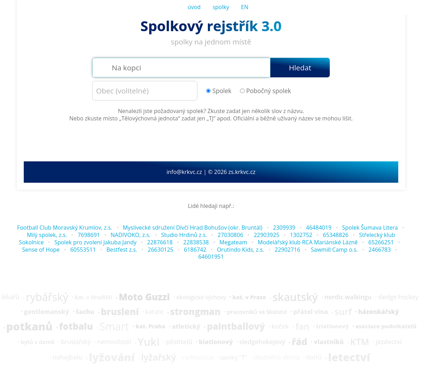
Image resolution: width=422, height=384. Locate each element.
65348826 (335, 235)
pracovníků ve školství (257, 312)
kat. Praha (150, 326)
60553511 (83, 249)
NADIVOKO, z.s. (131, 235)
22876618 (160, 242)
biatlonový (216, 342)
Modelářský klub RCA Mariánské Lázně (308, 242)
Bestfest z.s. (122, 249)
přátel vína (310, 312)
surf (342, 311)
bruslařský (75, 342)
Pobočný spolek (265, 91)
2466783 (380, 249)
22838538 (196, 242)
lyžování (111, 357)
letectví (349, 357)
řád (299, 342)
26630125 (160, 249)
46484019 (319, 227)
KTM (359, 342)
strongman (195, 311)
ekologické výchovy (201, 297)
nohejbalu (67, 357)
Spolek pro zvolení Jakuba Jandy (95, 242)
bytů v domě (37, 342)
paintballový (236, 326)
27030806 (230, 235)
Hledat (300, 67)
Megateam (233, 242)
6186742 (195, 249)
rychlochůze (197, 357)
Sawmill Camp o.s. (334, 249)
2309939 (284, 227)
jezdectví (389, 342)
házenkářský (378, 312)
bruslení (120, 311)
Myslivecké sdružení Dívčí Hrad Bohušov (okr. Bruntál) (192, 227)
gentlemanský (46, 312)
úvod (194, 7)
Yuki (149, 342)
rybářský (47, 297)
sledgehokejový (262, 342)
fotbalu (76, 326)
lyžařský (158, 357)
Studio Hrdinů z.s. (184, 235)
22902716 (287, 249)
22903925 (266, 235)
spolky (220, 7)
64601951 (211, 256)
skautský (295, 297)
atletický (186, 326)
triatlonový (332, 326)
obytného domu (276, 357)
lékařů (10, 297)
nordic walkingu (348, 297)
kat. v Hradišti (93, 297)
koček (280, 326)
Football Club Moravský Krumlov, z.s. (64, 227)
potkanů (29, 326)
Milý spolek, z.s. (47, 235)
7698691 (89, 235)
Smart (114, 326)
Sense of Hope (41, 249)
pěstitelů (179, 342)
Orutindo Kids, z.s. (240, 249)
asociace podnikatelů (385, 326)
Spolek (219, 91)
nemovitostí (114, 342)
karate (154, 312)
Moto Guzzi (144, 297)
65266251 (381, 242)
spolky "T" (233, 357)
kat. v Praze (249, 297)
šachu (85, 312)
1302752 (301, 235)
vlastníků (328, 342)
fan (303, 326)
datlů (313, 357)
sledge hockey (398, 297)
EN (244, 7)
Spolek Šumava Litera (370, 227)
